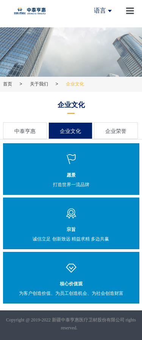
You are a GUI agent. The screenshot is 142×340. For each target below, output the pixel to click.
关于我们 (39, 84)
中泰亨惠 (25, 131)
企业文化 (70, 131)
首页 (7, 84)
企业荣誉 (115, 131)
